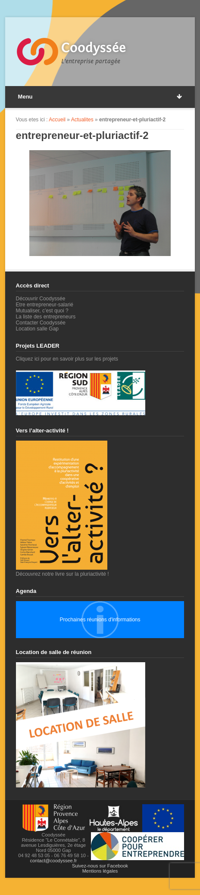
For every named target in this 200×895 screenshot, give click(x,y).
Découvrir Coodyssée (41, 299)
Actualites (82, 120)
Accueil (57, 120)
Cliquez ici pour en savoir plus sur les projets (67, 359)
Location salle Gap (37, 329)
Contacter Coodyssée (41, 323)
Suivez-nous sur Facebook (100, 865)
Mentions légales (100, 870)
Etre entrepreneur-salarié (44, 305)
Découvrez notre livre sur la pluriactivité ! (62, 571)
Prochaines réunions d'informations (99, 620)
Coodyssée (93, 48)
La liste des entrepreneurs (46, 317)
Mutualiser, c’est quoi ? (42, 311)
